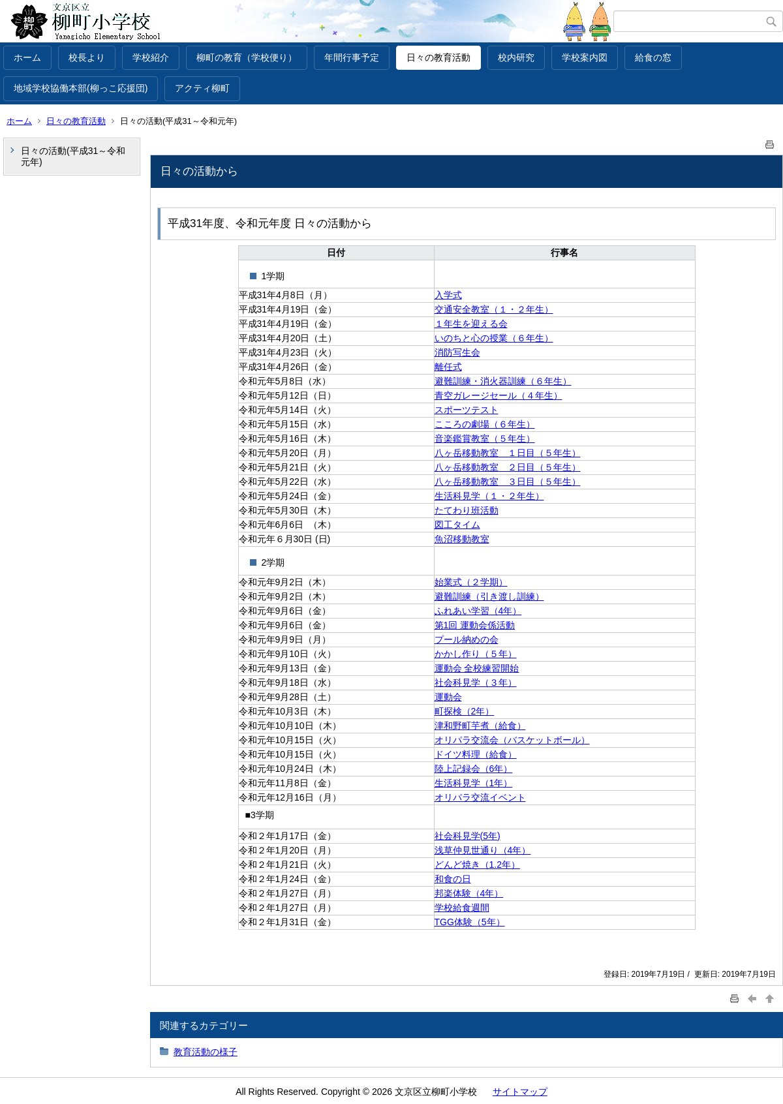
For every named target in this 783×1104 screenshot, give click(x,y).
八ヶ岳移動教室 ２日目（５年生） (508, 467)
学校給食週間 (462, 907)
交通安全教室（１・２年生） (494, 309)
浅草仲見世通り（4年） (483, 850)
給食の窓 (653, 57)
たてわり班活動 (467, 510)
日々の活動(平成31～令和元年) (73, 156)
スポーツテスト (467, 410)
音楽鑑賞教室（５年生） (485, 438)
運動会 (448, 697)
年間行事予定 (351, 57)
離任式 (448, 366)
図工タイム (457, 524)
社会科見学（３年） (476, 682)
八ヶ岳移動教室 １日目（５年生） (508, 453)
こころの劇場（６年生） (485, 424)
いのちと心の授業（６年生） (494, 338)
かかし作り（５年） (476, 654)
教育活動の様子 (206, 1052)
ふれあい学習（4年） (478, 611)
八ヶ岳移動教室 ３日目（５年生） (508, 481)
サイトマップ (520, 1091)
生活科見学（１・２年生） (489, 496)
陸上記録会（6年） (474, 768)
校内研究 (516, 57)
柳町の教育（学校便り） (246, 57)
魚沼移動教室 (462, 539)
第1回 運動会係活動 (475, 625)
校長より (87, 57)
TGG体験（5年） (470, 922)
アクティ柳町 (202, 88)
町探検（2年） (465, 711)
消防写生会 (457, 352)
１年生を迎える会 (471, 323)
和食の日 (453, 879)
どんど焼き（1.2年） (477, 864)
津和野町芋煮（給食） (480, 725)
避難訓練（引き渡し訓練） (489, 596)
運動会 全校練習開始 (477, 668)
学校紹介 (150, 57)
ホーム (27, 57)
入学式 (448, 295)
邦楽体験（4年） (469, 893)
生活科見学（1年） (474, 783)
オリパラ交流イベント (480, 797)
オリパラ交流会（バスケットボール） (512, 740)
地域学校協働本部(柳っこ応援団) (80, 88)
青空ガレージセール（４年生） (498, 395)
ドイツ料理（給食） (476, 754)
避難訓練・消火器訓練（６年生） (503, 381)
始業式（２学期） (471, 582)
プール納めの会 (467, 639)
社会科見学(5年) (467, 836)
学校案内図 (584, 57)
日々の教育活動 (438, 57)
